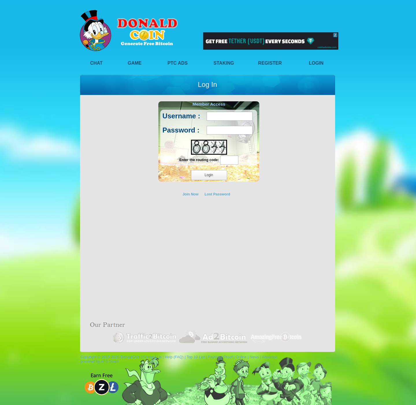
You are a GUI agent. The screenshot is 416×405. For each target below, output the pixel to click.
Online (241, 357)
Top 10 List (196, 357)
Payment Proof (220, 357)
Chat (96, 63)
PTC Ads (178, 63)
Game (135, 63)
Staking (223, 63)
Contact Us (152, 357)
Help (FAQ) (174, 357)
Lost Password (217, 194)
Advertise (269, 357)
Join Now (191, 194)
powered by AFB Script (99, 361)
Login (316, 63)
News (254, 357)
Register (270, 63)
